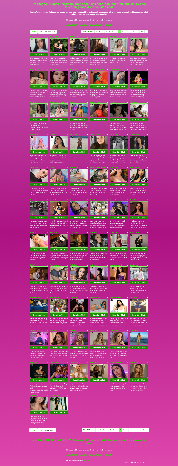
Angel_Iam (33, 363)
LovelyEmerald (115, 69)
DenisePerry (114, 135)
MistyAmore (74, 167)
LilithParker (74, 363)
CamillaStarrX (55, 363)
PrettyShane (114, 37)
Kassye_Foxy (34, 395)
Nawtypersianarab (116, 265)
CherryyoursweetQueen (58, 102)
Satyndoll (73, 330)
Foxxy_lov (73, 69)
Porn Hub (108, 25)
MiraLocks (53, 232)
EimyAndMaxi (55, 37)
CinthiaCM (53, 135)
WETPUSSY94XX (76, 135)
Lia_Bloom (33, 102)
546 (142, 31)
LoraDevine (94, 37)
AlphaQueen (74, 265)
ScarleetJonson (135, 135)
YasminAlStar (114, 330)
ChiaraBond (74, 232)
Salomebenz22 (35, 135)
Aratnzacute (94, 363)
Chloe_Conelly (95, 135)
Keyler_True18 (135, 167)
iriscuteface (134, 330)
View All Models (87, 31)
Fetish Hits (86, 460)
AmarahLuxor (134, 363)
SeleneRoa (53, 330)
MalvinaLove (54, 200)
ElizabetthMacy (55, 395)
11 (134, 31)
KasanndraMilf (55, 297)
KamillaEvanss (95, 297)
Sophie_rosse (74, 200)
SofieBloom (94, 330)
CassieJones (34, 200)
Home (34, 32)
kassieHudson (35, 167)
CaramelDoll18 (95, 102)
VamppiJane (114, 200)
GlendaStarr (74, 297)
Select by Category (47, 32)
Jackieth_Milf (74, 37)
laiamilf (132, 69)
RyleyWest (93, 200)
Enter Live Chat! (39, 54)
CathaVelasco (134, 200)
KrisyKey (33, 232)
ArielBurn (113, 102)
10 (129, 31)
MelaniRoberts (35, 330)
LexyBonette (114, 232)
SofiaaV (32, 265)
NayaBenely (134, 265)
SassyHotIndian (35, 297)
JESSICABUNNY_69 (97, 69)
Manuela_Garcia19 (116, 297)
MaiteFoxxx (133, 37)
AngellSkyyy (34, 37)
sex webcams (127, 440)
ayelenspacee (94, 265)
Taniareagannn (135, 102)
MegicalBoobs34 (55, 69)
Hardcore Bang (71, 25)
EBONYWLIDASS (135, 297)
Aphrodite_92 (54, 265)
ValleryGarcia (114, 167)
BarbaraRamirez (115, 363)
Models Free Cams (95, 25)
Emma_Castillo (135, 232)
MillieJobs (93, 232)
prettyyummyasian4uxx (98, 167)
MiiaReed (73, 102)
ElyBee (52, 167)
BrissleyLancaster (36, 69)
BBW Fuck (83, 25)
